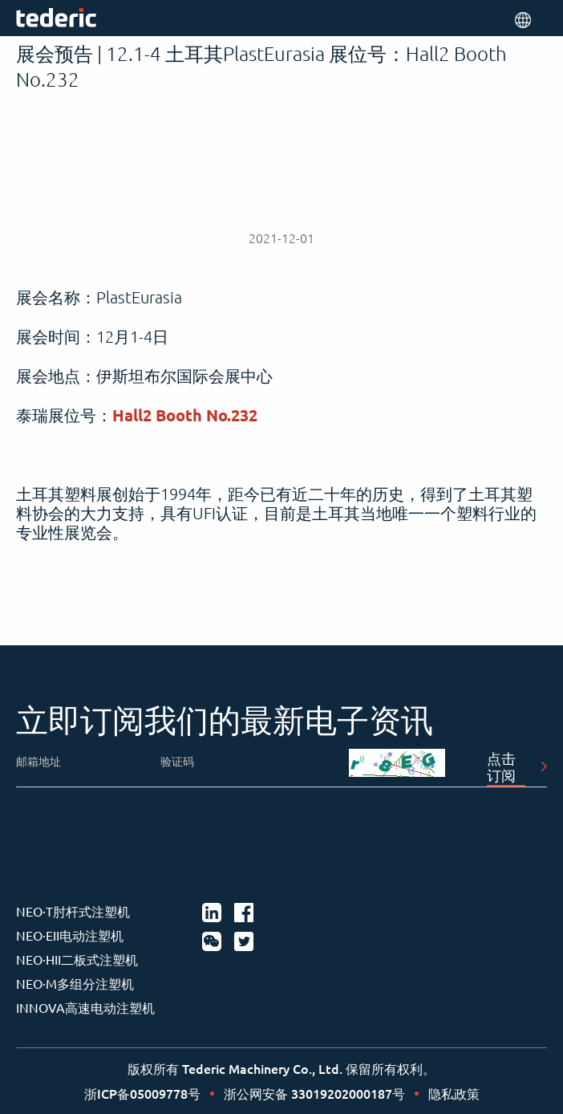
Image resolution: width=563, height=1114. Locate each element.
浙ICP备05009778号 (142, 1093)
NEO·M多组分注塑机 (75, 983)
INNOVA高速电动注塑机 (85, 1007)
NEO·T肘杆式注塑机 (73, 911)
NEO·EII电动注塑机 (70, 935)
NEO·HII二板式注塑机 (77, 959)
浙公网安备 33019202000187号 (314, 1093)
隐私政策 (454, 1093)
